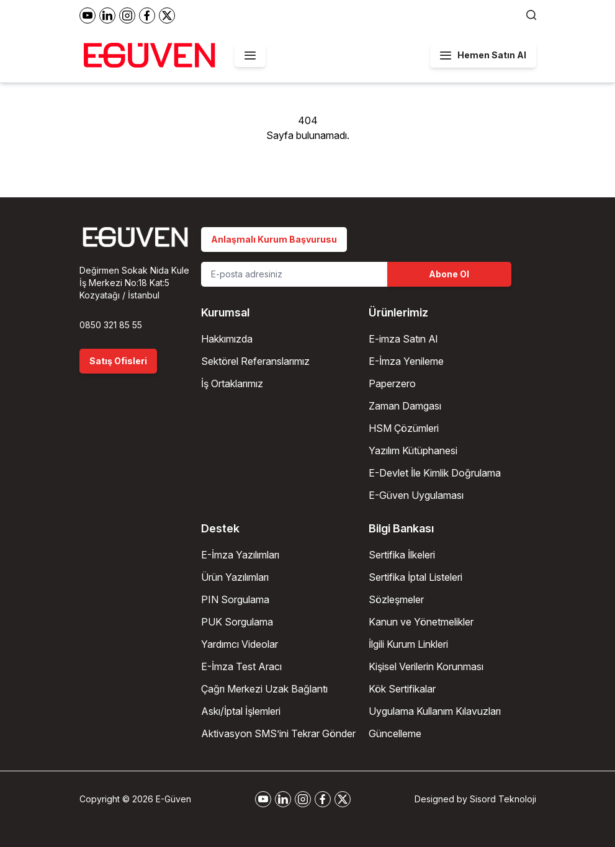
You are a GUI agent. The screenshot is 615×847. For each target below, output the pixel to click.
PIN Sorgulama (235, 599)
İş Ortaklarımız (232, 383)
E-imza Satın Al (403, 339)
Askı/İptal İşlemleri (241, 711)
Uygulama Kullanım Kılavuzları (435, 711)
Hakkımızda (227, 339)
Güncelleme (395, 733)
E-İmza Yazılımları (240, 555)
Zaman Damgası (405, 406)
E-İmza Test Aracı (241, 666)
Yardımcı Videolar (239, 644)
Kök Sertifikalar (402, 689)
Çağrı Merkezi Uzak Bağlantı (264, 689)
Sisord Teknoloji (503, 799)
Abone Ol (449, 274)
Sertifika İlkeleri (402, 555)
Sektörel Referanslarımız (255, 361)
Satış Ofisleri (118, 361)
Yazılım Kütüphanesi (413, 450)
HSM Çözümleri (404, 428)
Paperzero (392, 383)
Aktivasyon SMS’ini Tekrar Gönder (278, 733)
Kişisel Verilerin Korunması (426, 666)
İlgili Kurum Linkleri (408, 644)
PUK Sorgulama (237, 622)
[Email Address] (294, 274)
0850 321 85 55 (110, 325)
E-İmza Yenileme (406, 361)
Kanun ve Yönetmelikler (421, 622)
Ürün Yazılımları (235, 577)
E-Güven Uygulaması (416, 495)
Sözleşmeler (396, 599)
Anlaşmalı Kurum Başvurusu (274, 239)
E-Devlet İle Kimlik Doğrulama (435, 473)
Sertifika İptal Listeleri (415, 577)
